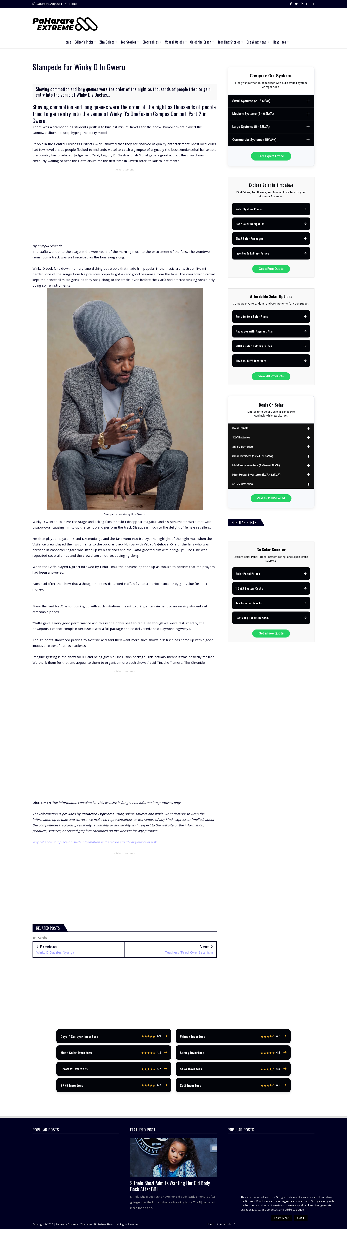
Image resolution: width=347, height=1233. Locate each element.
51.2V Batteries (242, 484)
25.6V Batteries (242, 446)
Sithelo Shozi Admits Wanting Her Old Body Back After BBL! (170, 1190)
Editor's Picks (84, 42)
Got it (300, 1218)
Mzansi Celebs (174, 42)
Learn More (281, 1218)
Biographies (150, 42)
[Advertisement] (125, 204)
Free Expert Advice (271, 156)
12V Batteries (241, 437)
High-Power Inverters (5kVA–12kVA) (256, 474)
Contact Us (308, 1228)
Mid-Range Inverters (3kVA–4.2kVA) (256, 465)
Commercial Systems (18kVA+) (254, 139)
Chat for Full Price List (271, 498)
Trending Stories (229, 42)
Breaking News (257, 42)
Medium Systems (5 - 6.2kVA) (253, 113)
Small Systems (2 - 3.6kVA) (251, 101)
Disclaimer (243, 1228)
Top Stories (128, 42)
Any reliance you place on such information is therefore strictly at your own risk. (95, 842)
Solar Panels (240, 428)
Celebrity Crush (200, 42)
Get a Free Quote (271, 269)
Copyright (261, 1228)
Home (73, 4)
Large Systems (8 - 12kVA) (251, 126)
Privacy (277, 1228)
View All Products (271, 376)
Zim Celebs (107, 42)
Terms (292, 1228)
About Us (225, 1228)
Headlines (279, 42)
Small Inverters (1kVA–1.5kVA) (252, 456)
